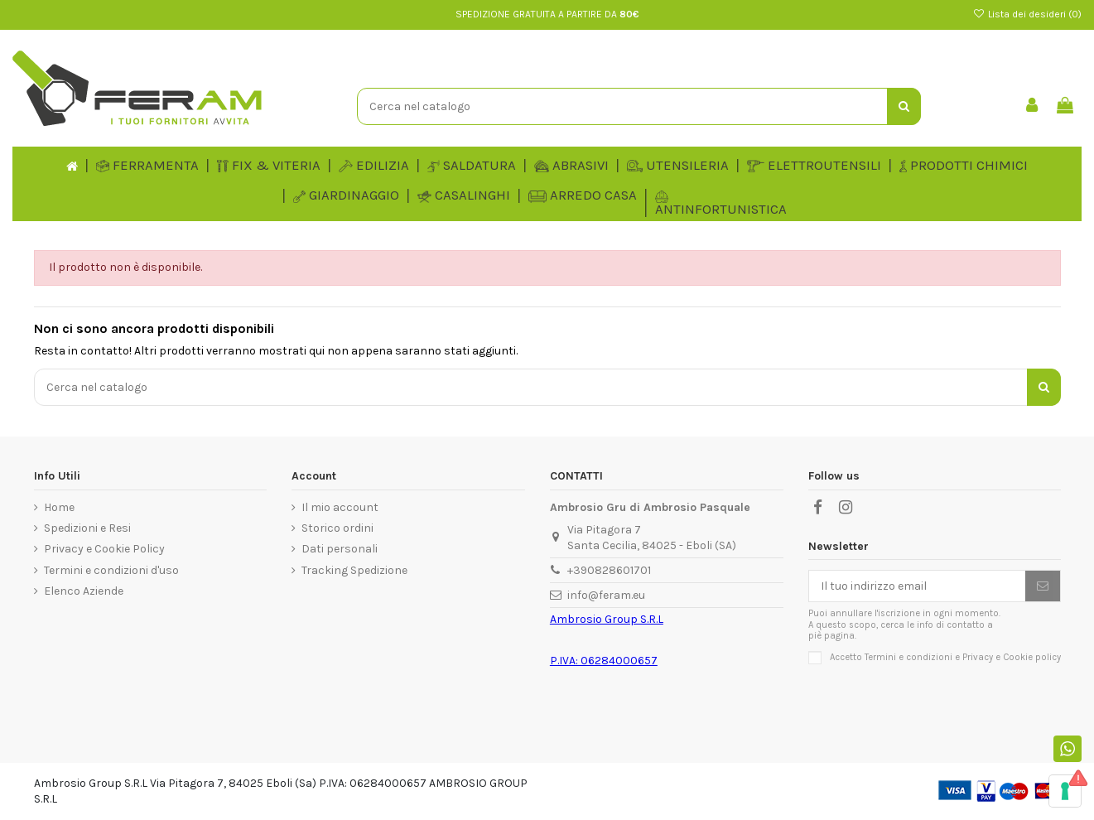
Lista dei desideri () (1027, 14)
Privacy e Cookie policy (1011, 657)
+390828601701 (609, 570)
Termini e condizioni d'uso (111, 570)
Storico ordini (337, 528)
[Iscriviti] (1042, 586)
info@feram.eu (606, 595)
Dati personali (339, 549)
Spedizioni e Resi (87, 528)
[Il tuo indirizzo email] (917, 586)
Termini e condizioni (908, 657)
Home (59, 507)
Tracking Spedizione (354, 570)
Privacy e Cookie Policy (104, 549)
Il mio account (339, 507)
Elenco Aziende (83, 591)
